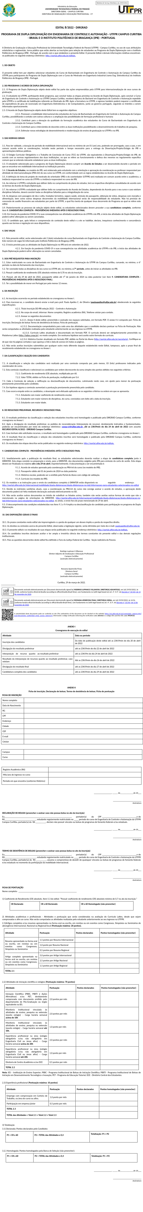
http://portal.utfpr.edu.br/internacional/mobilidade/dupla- (29, 485)
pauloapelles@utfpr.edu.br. (127, 526)
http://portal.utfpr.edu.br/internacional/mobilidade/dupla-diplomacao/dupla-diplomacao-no (98, 498)
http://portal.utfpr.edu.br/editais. (60, 55)
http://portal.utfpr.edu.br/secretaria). (112, 339)
